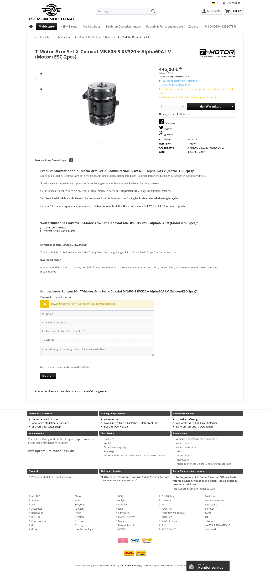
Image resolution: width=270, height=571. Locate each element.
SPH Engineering (214, 500)
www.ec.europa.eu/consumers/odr (121, 480)
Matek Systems (126, 517)
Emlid (78, 500)
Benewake (37, 512)
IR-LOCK (122, 504)
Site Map (109, 451)
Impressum (182, 459)
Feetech (79, 508)
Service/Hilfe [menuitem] (232, 2)
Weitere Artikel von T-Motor (57, 230)
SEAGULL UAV (169, 521)
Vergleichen (167, 114)
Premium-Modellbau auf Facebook (51, 477)
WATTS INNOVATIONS (217, 525)
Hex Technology (84, 529)
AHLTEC (35, 496)
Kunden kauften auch (47, 391)
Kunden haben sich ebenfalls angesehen (84, 391)
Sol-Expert (211, 496)
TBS (207, 517)
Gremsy (79, 525)
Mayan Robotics (127, 525)
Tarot (208, 512)
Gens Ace (80, 521)
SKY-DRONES (169, 529)
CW (149, 206)
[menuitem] (126, 13)
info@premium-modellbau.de (51, 451)
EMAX (78, 496)
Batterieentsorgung (115, 447)
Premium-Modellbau (173, 512)
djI (32, 525)
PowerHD (167, 508)
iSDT (120, 508)
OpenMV (167, 500)
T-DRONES (211, 504)
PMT (164, 504)
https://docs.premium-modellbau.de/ (194, 488)
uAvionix (210, 521)
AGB (178, 451)
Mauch (122, 521)
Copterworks (38, 521)
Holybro (122, 500)
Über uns (109, 439)
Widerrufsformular (187, 447)
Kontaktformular (192, 565)
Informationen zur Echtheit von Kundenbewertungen (134, 455)
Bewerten (183, 114)
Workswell (211, 529)
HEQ (120, 496)
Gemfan (79, 517)
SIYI (164, 525)
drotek (35, 529)
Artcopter (36, 508)
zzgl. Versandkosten (179, 76)
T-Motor (209, 508)
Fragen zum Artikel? (53, 227)
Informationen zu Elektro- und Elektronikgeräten (204, 463)
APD (33, 504)
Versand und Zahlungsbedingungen (196, 439)
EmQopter (80, 504)
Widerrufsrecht (184, 443)
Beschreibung (43, 160)
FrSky (78, 512)
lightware (123, 512)
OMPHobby (168, 496)
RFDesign (167, 517)
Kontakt (108, 443)
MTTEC (122, 529)
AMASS (35, 500)
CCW (161, 206)
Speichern (48, 376)
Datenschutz (183, 455)
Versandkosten (127, 565)
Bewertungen (62, 160)
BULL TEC (36, 517)
